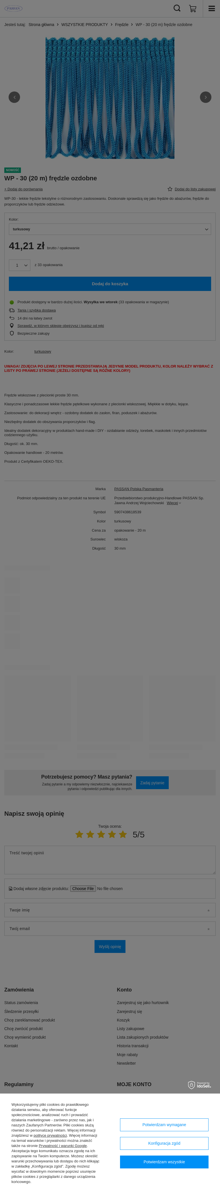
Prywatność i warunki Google (63, 1146)
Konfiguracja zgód (164, 1143)
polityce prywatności (50, 1135)
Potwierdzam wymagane (164, 1124)
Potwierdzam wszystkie (164, 1162)
